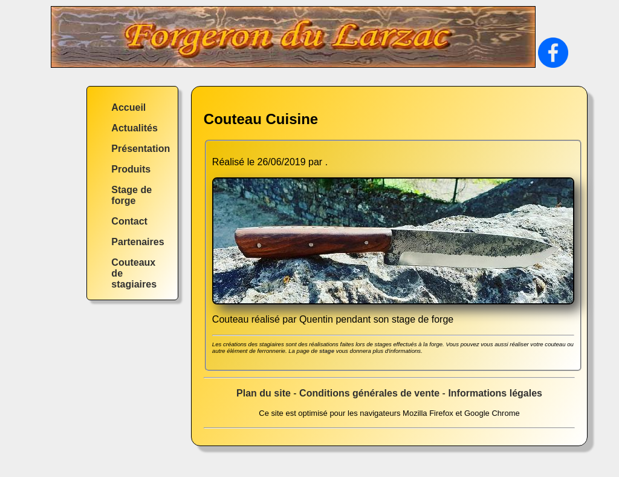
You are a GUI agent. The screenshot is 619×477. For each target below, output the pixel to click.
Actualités (134, 128)
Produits (131, 169)
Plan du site (263, 393)
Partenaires (137, 242)
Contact (129, 221)
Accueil (128, 107)
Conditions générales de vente (369, 393)
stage (326, 350)
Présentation (140, 148)
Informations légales (495, 393)
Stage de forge (131, 195)
